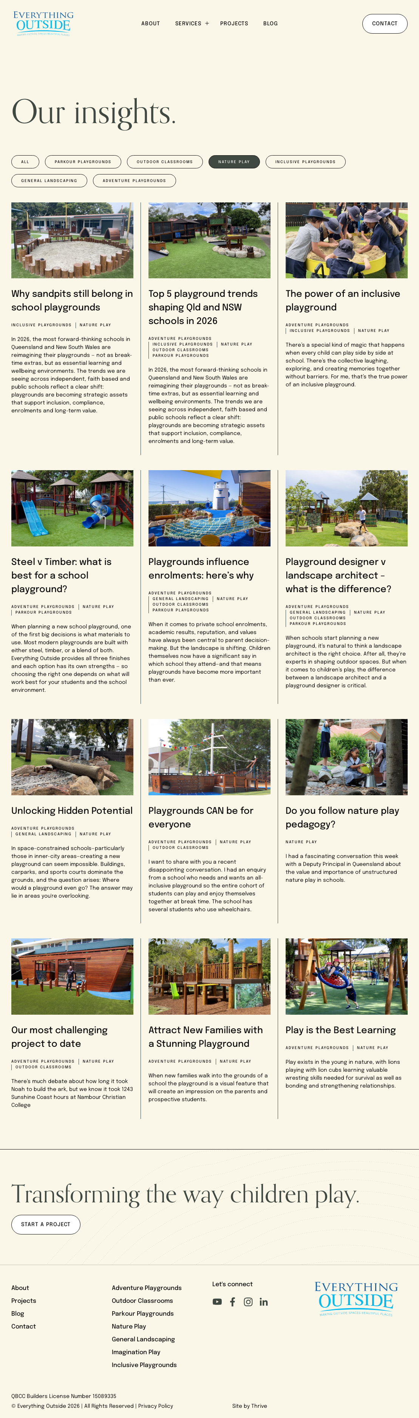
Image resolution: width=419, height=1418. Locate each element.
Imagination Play (136, 1353)
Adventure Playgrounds (147, 1288)
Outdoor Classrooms (142, 1301)
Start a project (46, 1225)
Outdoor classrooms (165, 162)
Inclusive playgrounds (305, 162)
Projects (234, 24)
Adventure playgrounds (134, 181)
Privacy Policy (155, 1406)
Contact (385, 24)
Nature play (234, 162)
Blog (270, 24)
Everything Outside (41, 1406)
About (150, 24)
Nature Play (129, 1327)
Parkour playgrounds (83, 162)
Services (192, 23)
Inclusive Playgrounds (144, 1365)
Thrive (259, 1406)
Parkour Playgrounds (143, 1314)
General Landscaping (49, 181)
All (25, 162)
